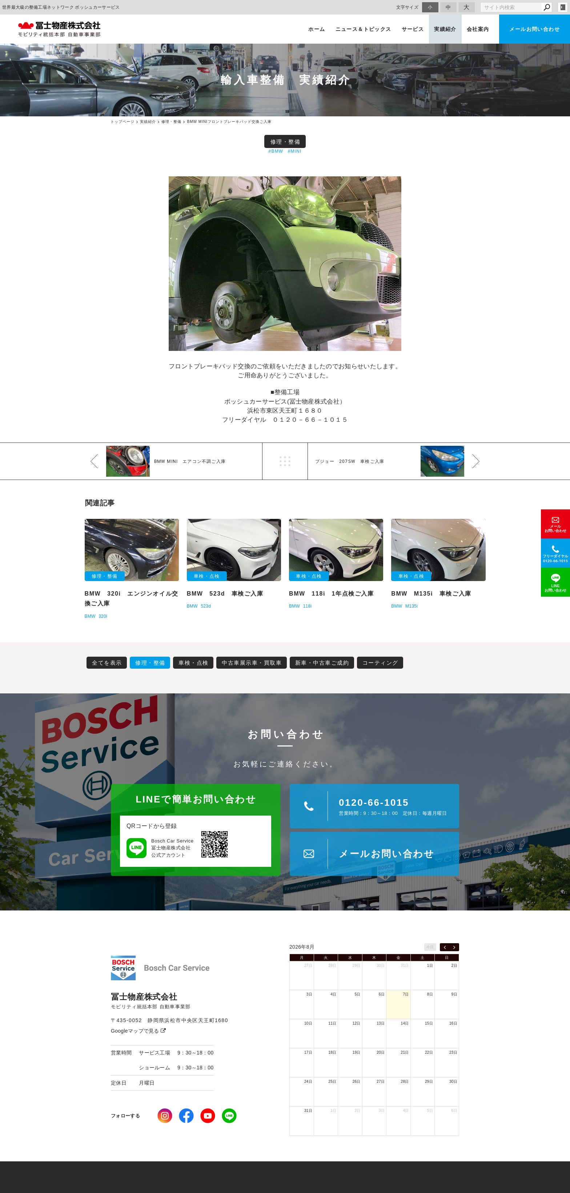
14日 (405, 1023)
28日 (332, 966)
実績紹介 (445, 29)
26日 (357, 1082)
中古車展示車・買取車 (252, 663)
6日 (382, 994)
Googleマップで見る (138, 1031)
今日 (430, 947)
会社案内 (478, 29)
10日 (308, 1023)
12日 (357, 1023)
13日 (381, 1023)
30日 (381, 966)
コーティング (380, 663)
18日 (332, 1052)
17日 (308, 1052)
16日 (453, 1023)
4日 (333, 994)
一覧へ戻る (285, 461)
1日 (430, 966)
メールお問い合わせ (534, 29)
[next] (454, 947)
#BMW (276, 151)
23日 (453, 1052)
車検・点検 (193, 663)
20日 (381, 1052)
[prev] (445, 947)
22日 (429, 1052)
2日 (454, 966)
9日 (454, 994)
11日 (332, 1023)
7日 (406, 994)
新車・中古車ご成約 (322, 663)
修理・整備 (285, 142)
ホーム (316, 29)
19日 (357, 1052)
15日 (429, 1023)
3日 (309, 994)
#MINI (294, 151)
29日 (357, 966)
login (563, 7)
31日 (405, 966)
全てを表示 (107, 663)
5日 (358, 994)
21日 (405, 1052)
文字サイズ (407, 7)
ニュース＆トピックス (364, 29)
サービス (413, 29)
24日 (308, 1082)
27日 (308, 966)
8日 (430, 994)
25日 (332, 1082)
